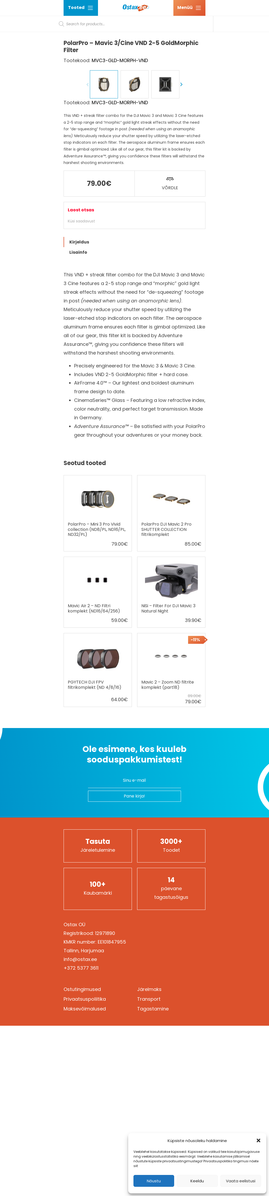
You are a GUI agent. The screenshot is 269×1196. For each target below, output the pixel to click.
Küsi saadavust (81, 363)
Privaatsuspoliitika (85, 1141)
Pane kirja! (134, 938)
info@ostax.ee (80, 1101)
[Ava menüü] (189, 8)
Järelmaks (149, 1131)
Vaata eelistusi (240, 1181)
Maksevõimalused (85, 1151)
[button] (258, 1140)
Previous (88, 227)
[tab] (134, 384)
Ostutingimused (82, 1131)
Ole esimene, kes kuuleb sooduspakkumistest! (134, 896)
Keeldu (197, 1181)
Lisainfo (78, 394)
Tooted (81, 7)
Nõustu (154, 1181)
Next (181, 227)
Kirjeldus (79, 384)
